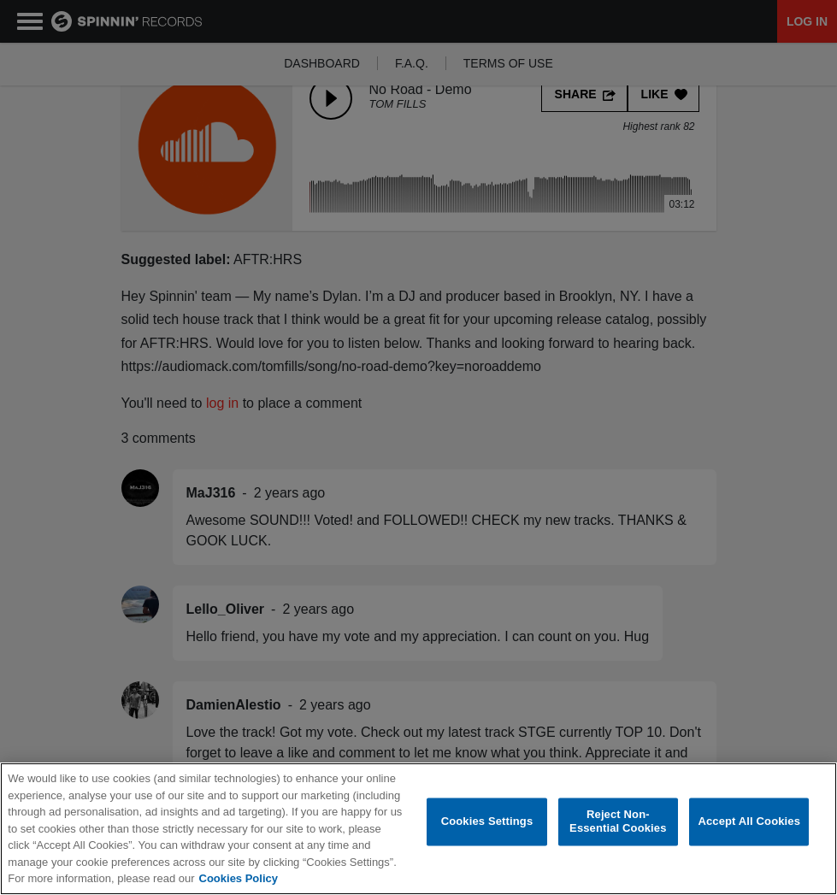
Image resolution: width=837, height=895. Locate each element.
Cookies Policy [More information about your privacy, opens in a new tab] (238, 878)
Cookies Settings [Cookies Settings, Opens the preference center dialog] (487, 822)
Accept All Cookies (749, 822)
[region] (418, 829)
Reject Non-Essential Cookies (617, 822)
